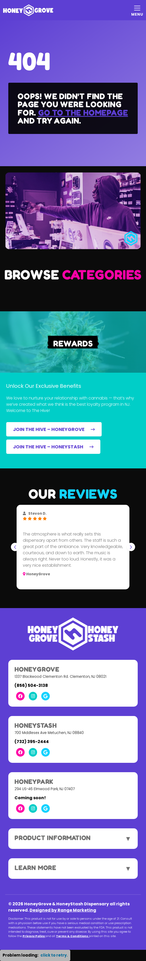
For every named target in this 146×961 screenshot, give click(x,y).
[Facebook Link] (20, 696)
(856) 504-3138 (31, 685)
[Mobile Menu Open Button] (137, 10)
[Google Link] (45, 696)
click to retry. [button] (54, 955)
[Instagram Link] (33, 696)
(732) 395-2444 (32, 742)
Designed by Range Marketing (63, 910)
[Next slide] (131, 547)
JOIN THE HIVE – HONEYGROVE (54, 429)
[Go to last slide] (15, 547)
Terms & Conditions (72, 936)
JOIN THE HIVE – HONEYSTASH (53, 446)
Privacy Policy (34, 936)
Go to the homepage (83, 112)
